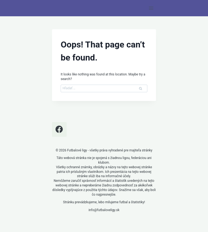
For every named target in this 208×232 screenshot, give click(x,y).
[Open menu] (151, 8)
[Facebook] (59, 129)
